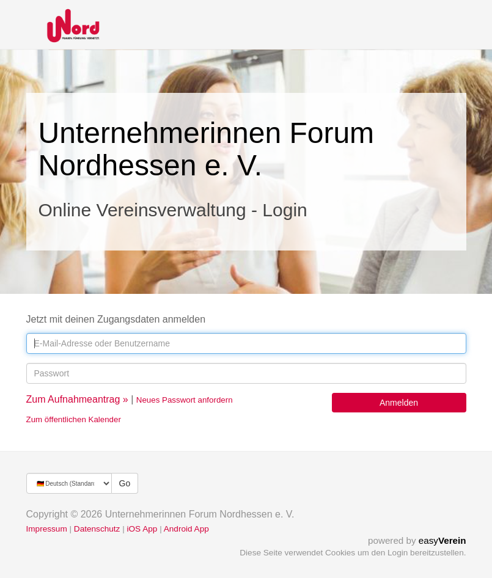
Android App (186, 528)
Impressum (46, 528)
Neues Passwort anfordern (184, 399)
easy (442, 540)
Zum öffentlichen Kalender (73, 419)
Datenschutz (97, 528)
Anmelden (399, 403)
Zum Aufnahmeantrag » (77, 399)
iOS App (142, 528)
